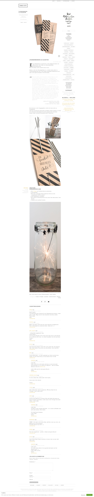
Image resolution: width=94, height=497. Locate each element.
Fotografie (68, 37)
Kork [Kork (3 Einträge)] (64, 60)
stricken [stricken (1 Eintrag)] (69, 72)
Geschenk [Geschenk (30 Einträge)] (65, 53)
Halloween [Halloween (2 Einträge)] (71, 53)
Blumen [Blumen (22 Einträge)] (73, 46)
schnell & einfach (52, 296)
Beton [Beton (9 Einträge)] (72, 43)
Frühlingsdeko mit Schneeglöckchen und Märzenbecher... (68, 109)
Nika (31, 309)
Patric (31, 322)
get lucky (32, 330)
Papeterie (23, 16)
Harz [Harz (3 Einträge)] (66, 55)
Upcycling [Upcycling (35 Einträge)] (68, 76)
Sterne (59, 297)
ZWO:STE (23, 5)
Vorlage (35, 191)
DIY (26, 15)
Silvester (58, 296)
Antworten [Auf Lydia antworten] (32, 392)
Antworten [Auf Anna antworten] (32, 433)
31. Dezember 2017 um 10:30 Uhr (37, 361)
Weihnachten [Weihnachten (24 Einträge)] (66, 79)
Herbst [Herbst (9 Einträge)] (70, 55)
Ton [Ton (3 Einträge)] (73, 74)
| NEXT (25, 22)
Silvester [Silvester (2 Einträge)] (66, 67)
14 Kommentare (23, 19)
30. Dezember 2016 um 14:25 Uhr (36, 430)
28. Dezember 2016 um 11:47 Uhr (37, 445)
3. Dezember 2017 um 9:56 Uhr (37, 406)
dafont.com (42, 366)
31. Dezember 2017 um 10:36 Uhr (36, 345)
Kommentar (32, 461)
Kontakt (73, 1)
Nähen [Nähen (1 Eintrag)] (72, 60)
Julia (31, 344)
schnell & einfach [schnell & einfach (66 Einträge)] (68, 65)
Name (31, 472)
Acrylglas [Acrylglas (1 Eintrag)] (66, 43)
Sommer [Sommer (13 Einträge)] (71, 67)
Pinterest (68, 84)
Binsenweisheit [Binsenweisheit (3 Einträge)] (66, 46)
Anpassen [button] (83, 494)
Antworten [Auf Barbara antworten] (32, 425)
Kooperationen (66, 1)
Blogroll (59, 1)
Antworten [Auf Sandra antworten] (34, 371)
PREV (21, 22)
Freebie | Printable (39, 296)
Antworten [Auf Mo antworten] (32, 357)
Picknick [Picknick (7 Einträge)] (71, 62)
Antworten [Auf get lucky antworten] (32, 340)
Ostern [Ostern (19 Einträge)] (66, 62)
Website (31, 479)
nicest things (66, 101)
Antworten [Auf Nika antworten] (32, 318)
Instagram (69, 82)
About (53, 1)
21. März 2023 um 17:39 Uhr (35, 311)
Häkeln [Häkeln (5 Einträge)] (66, 58)
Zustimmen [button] (89, 494)
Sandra (33, 360)
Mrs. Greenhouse (67, 105)
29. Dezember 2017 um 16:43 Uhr (36, 376)
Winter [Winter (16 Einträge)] (72, 79)
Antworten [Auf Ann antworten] (32, 402)
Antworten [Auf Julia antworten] (32, 349)
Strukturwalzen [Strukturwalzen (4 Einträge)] (67, 74)
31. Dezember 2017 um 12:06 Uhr (36, 331)
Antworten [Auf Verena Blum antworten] (32, 383)
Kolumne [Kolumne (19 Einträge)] (71, 58)
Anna (31, 429)
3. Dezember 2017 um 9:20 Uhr (36, 397)
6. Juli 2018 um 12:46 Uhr (34, 323)
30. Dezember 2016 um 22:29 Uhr (36, 420)
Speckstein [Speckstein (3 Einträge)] (66, 69)
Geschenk (46, 296)
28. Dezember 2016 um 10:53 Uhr (36, 437)
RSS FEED (68, 86)
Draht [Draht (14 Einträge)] (68, 48)
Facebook (68, 83)
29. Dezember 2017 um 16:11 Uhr (36, 388)
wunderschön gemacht (67, 111)
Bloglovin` (69, 85)
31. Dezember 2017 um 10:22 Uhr (36, 354)
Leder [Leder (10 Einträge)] (68, 60)
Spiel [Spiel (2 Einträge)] (72, 69)
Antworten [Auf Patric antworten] (32, 327)
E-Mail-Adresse (32, 476)
